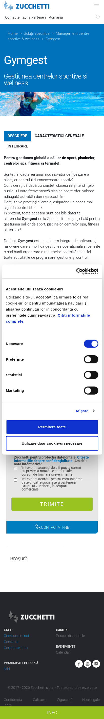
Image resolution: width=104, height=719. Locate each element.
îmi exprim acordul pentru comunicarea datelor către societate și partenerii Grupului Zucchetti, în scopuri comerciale (52, 484)
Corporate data (16, 648)
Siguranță (65, 700)
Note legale (91, 700)
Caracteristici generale (59, 136)
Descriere (17, 136)
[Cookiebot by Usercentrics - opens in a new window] (76, 271)
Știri (7, 669)
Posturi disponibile (70, 636)
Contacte (12, 17)
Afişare (82, 411)
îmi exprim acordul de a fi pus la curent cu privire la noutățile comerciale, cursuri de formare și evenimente (51, 471)
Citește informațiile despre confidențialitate (51, 459)
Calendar (63, 652)
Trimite (52, 504)
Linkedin (96, 664)
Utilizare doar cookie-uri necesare (52, 443)
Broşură (19, 558)
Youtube (87, 664)
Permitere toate (52, 427)
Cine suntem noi (16, 636)
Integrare (18, 146)
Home (13, 33)
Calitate (39, 700)
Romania (56, 17)
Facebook (79, 664)
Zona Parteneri (34, 17)
